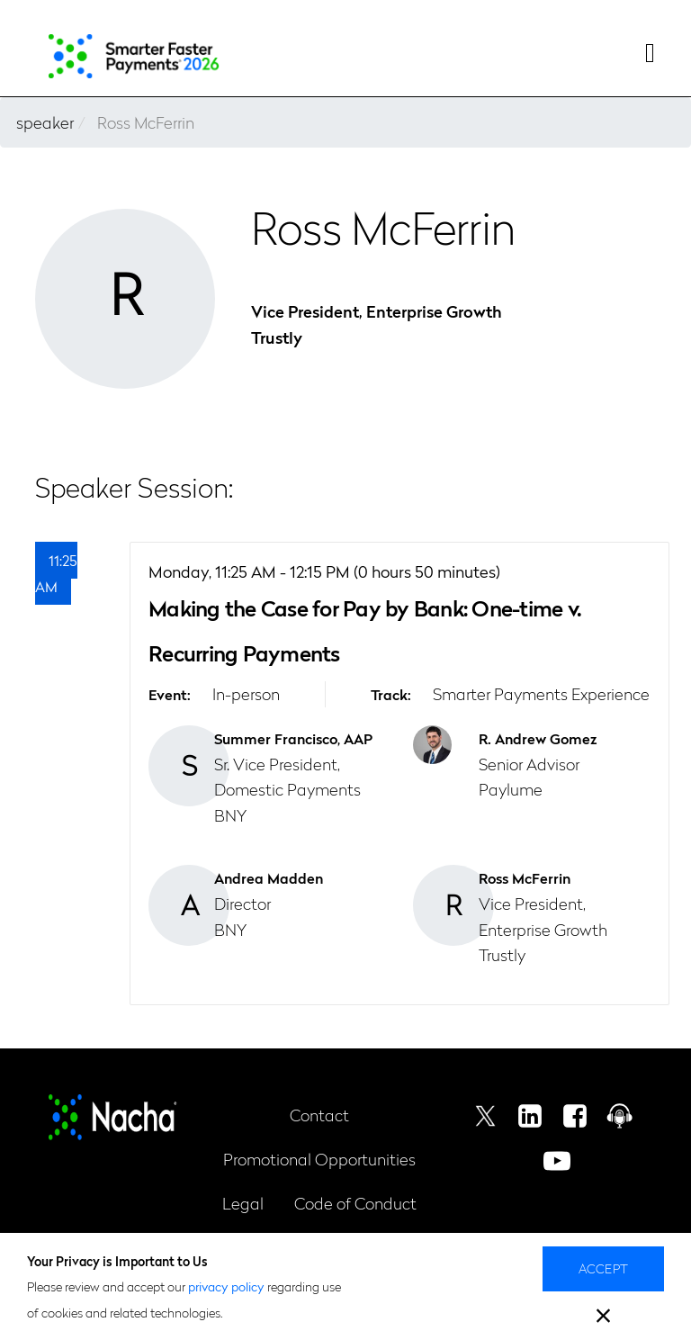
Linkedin (529, 1115)
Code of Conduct (355, 1202)
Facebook (574, 1115)
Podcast (619, 1115)
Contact (319, 1114)
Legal (243, 1202)
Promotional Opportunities (319, 1158)
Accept (604, 1268)
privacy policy (226, 1286)
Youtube (556, 1160)
